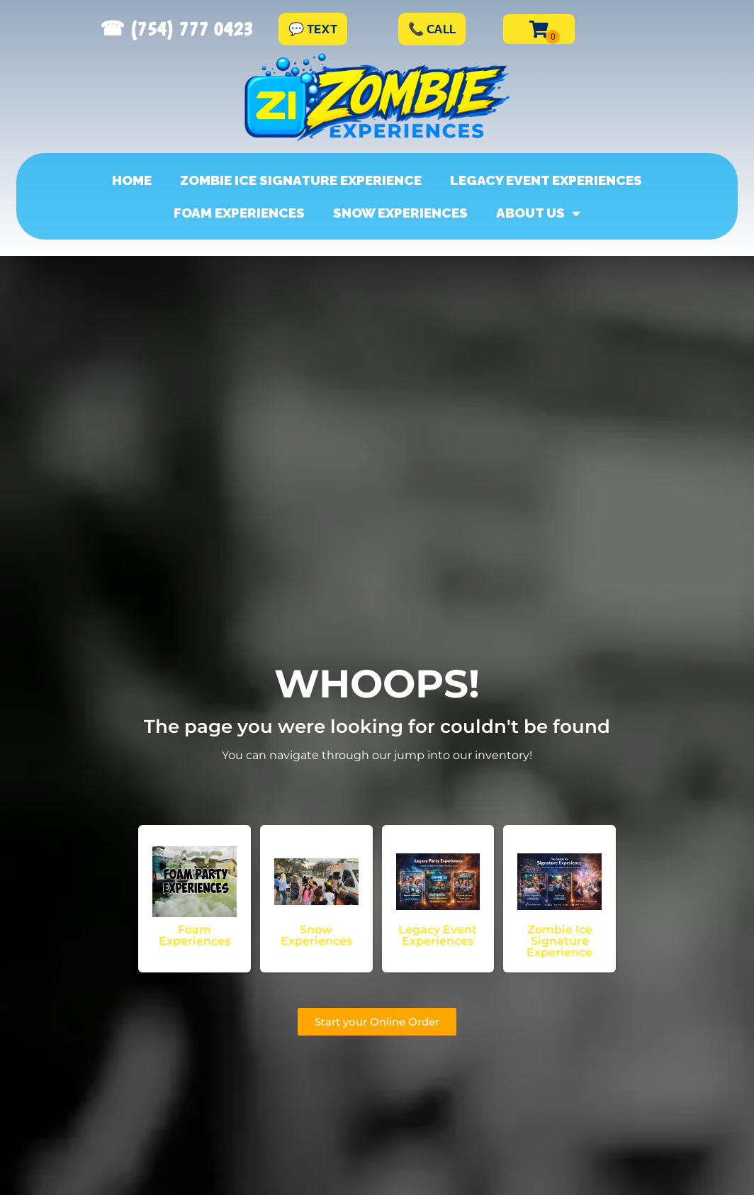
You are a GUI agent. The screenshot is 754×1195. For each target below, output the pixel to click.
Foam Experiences (239, 212)
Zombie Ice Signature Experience (301, 180)
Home (132, 180)
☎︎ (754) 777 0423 (176, 28)
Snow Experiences (400, 212)
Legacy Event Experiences (546, 180)
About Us (538, 213)
